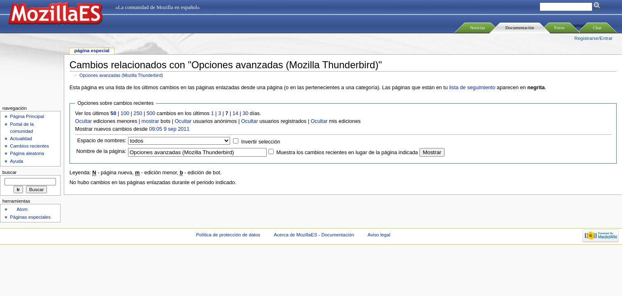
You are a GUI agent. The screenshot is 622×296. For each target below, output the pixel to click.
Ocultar (83, 121)
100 (125, 113)
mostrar (150, 121)
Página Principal (27, 116)
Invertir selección (260, 142)
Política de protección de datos (228, 234)
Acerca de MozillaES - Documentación (314, 234)
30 (245, 113)
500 (151, 113)
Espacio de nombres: (101, 140)
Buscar (9, 172)
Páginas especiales (30, 217)
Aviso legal (379, 234)
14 (235, 113)
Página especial (91, 50)
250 (137, 113)
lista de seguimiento (472, 87)
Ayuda (16, 161)
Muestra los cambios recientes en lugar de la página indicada (347, 152)
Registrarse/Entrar (593, 38)
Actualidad (21, 138)
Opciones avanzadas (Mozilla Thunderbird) (121, 75)
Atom (22, 209)
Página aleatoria (27, 153)
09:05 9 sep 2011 (169, 129)
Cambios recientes (29, 145)
